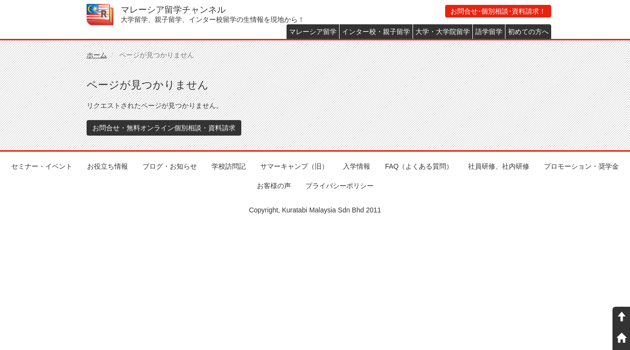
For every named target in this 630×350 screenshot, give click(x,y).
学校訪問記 (229, 166)
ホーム (97, 55)
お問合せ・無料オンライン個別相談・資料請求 (163, 128)
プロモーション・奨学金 (581, 166)
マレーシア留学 (313, 31)
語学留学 (489, 31)
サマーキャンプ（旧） (294, 166)
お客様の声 (274, 186)
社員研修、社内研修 (498, 166)
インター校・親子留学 (376, 31)
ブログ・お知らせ (170, 166)
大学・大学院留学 (442, 31)
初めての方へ (528, 31)
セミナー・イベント (41, 166)
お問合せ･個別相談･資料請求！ (498, 11)
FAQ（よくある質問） (419, 166)
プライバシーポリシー (340, 186)
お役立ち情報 (107, 166)
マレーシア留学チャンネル (173, 10)
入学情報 (356, 166)
